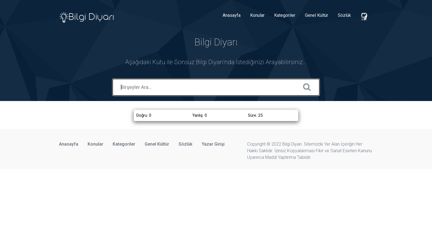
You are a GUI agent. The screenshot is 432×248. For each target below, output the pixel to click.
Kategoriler (284, 15)
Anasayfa (232, 15)
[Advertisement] (165, 207)
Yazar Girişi (213, 144)
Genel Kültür (316, 15)
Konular (257, 15)
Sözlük (344, 15)
